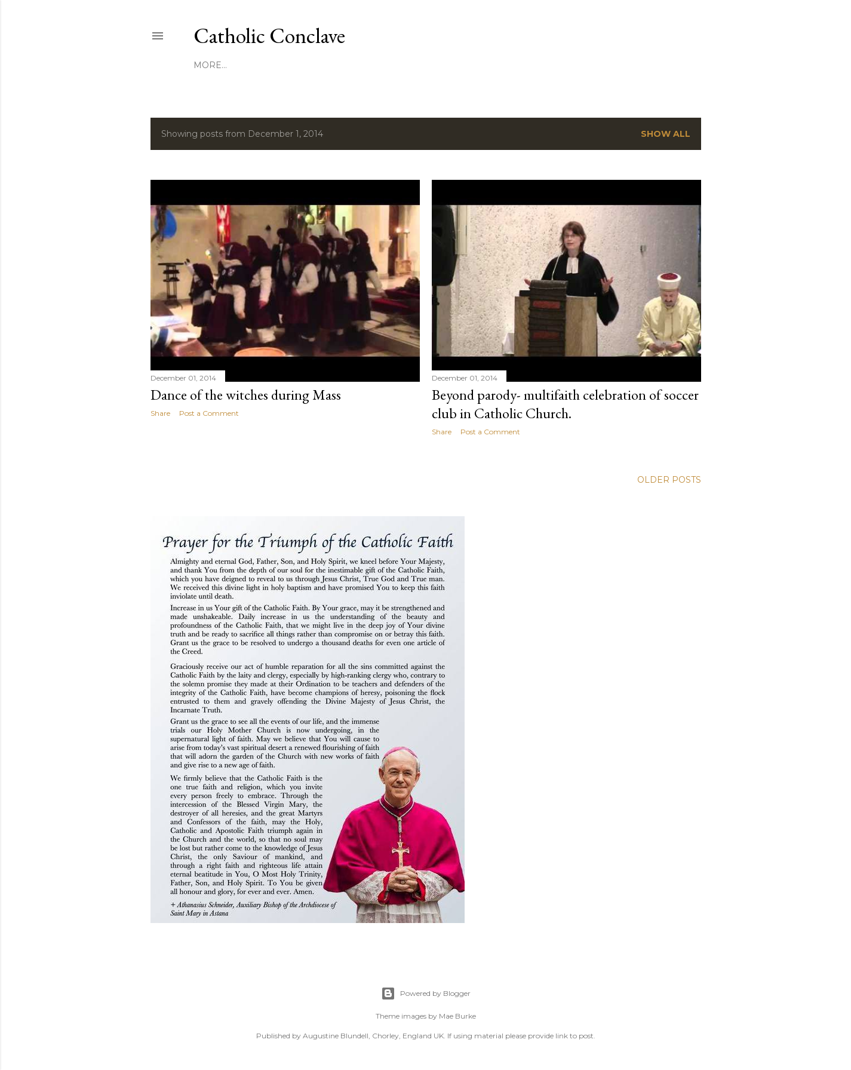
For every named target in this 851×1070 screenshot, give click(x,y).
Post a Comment (209, 413)
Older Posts (669, 479)
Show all (665, 133)
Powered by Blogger (426, 993)
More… (210, 65)
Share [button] (160, 413)
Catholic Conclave (269, 36)
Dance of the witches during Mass (245, 394)
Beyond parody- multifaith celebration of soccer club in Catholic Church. (565, 403)
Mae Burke (457, 1015)
